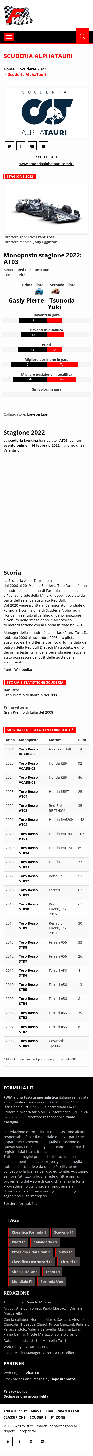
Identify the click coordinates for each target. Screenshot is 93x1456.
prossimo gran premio (31, 1252)
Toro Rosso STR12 (28, 878)
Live (49, 1411)
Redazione (16, 1293)
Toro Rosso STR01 (28, 1043)
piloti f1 (19, 1242)
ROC (28, 1107)
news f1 (66, 1252)
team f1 (53, 1271)
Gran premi (68, 1411)
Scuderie (38, 1417)
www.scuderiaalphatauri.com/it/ (46, 163)
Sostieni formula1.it (20, 1203)
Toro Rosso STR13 (28, 864)
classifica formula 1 (29, 1232)
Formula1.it (33, 16)
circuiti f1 (69, 1261)
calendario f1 (45, 1242)
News (36, 1411)
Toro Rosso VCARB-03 (28, 751)
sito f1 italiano (25, 1271)
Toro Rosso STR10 (28, 906)
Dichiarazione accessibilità (26, 1396)
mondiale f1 (22, 1281)
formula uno (52, 1281)
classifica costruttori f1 (32, 1261)
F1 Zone (58, 1417)
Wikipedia (22, 669)
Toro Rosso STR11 (28, 892)
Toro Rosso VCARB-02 (28, 766)
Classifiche (14, 1417)
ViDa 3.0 (32, 1372)
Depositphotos (63, 1379)
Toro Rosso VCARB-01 (28, 780)
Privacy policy (15, 1391)
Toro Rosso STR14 (28, 850)
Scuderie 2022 (33, 68)
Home (9, 68)
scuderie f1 (64, 1232)
